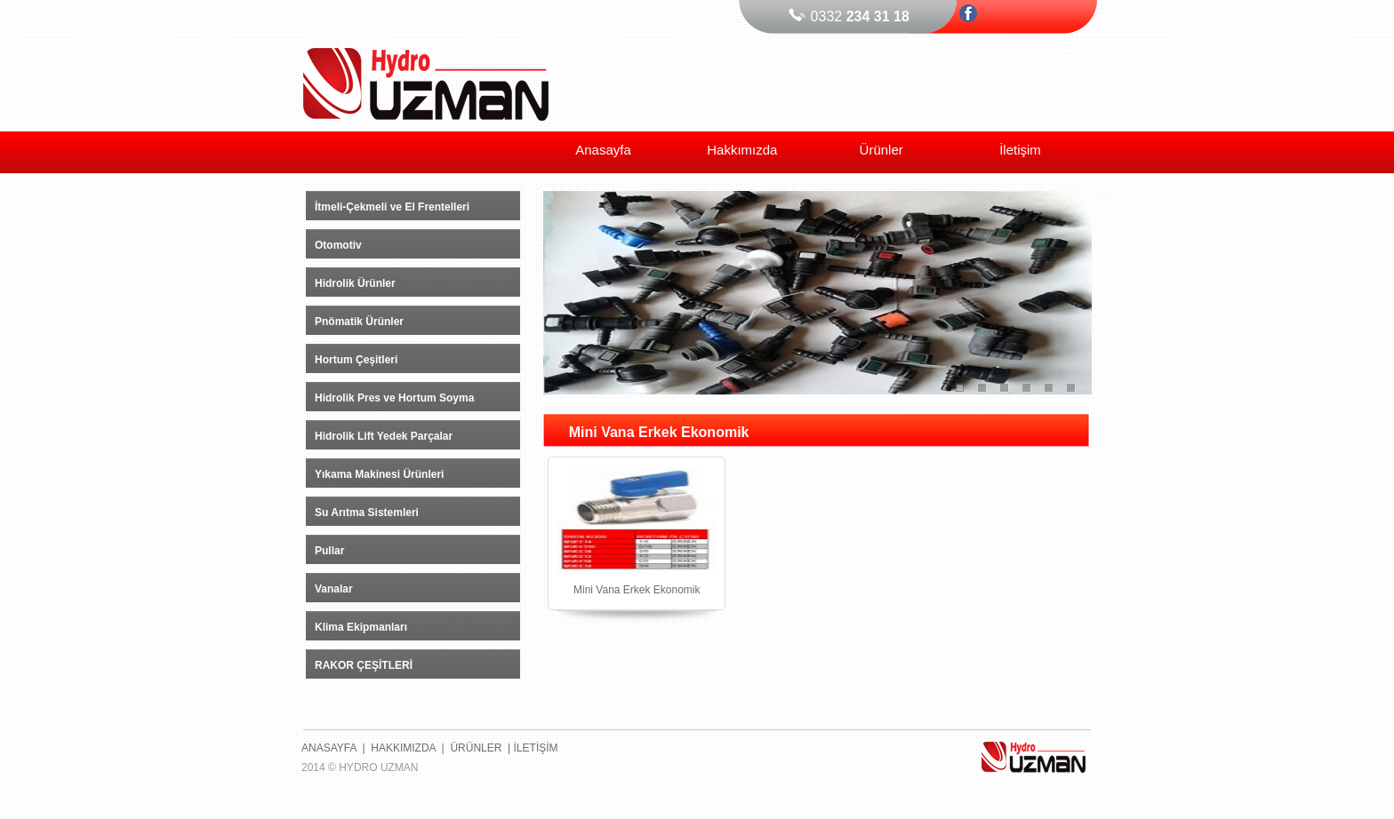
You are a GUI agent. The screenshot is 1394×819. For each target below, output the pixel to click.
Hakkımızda (742, 149)
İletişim (1020, 149)
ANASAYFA (329, 748)
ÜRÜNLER (475, 748)
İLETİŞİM (536, 748)
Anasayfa (603, 149)
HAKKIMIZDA (403, 748)
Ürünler (881, 149)
